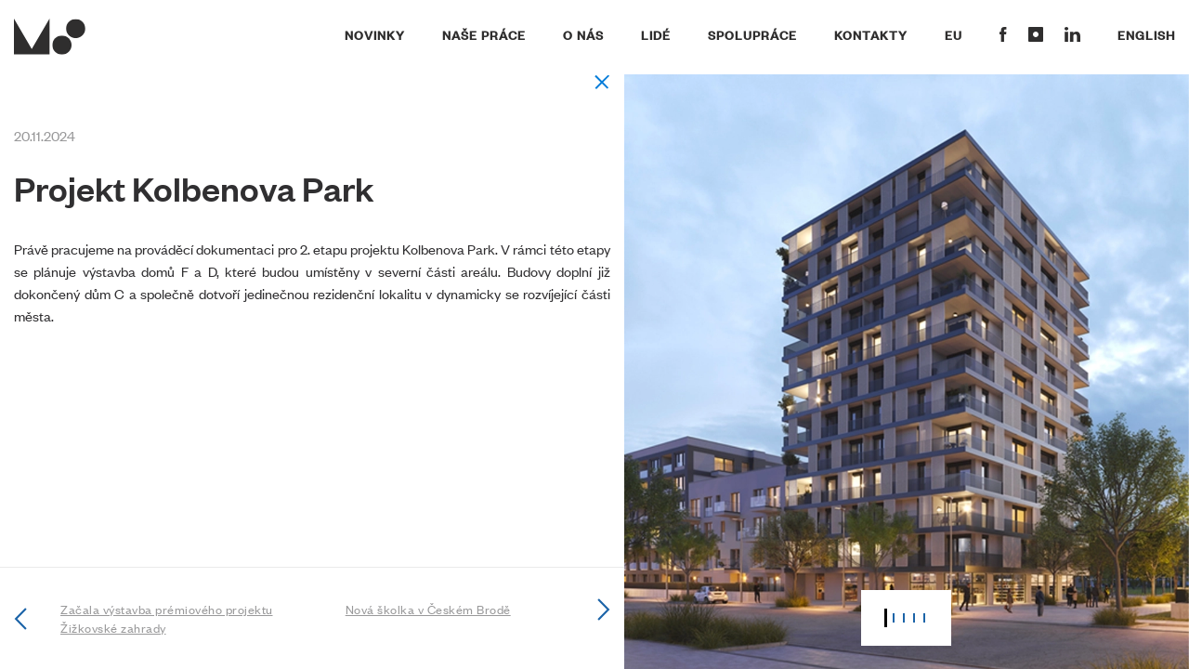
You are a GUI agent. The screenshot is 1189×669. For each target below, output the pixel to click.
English (1146, 34)
